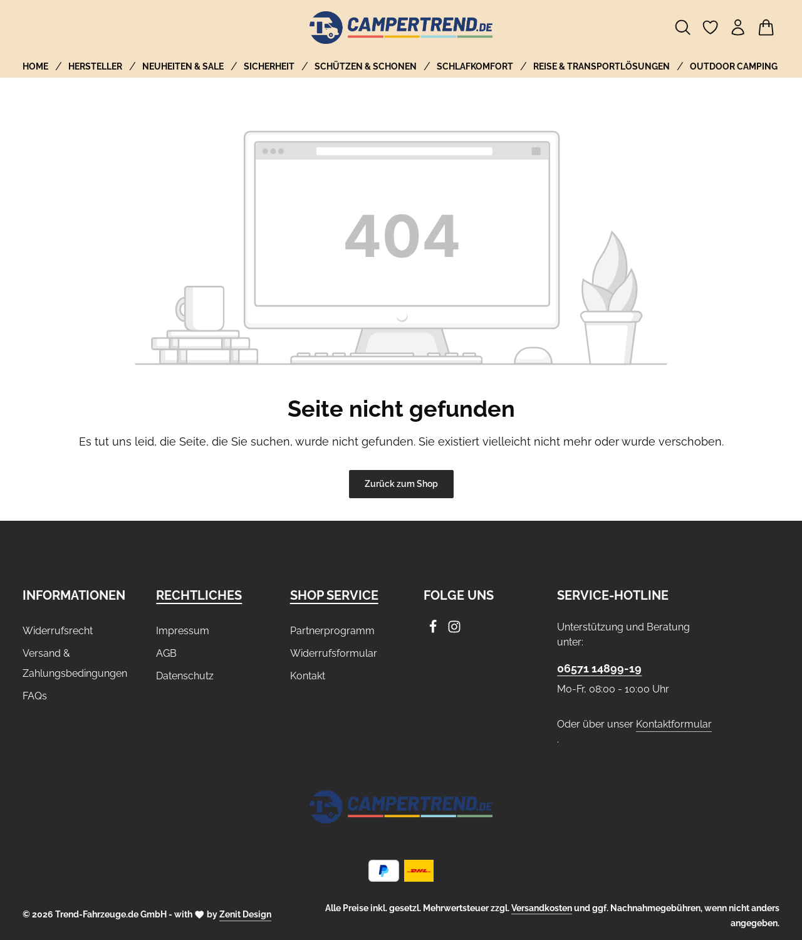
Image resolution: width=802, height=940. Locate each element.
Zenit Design (245, 914)
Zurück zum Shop (401, 484)
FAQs (35, 696)
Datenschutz (185, 676)
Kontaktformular (674, 724)
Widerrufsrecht (58, 631)
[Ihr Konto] (738, 27)
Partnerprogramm (332, 631)
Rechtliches (199, 595)
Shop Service (334, 595)
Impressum (182, 631)
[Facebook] (434, 630)
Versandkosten (541, 908)
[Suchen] (682, 27)
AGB (166, 653)
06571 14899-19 (599, 668)
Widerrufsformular (333, 653)
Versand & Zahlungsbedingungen (75, 663)
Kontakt (307, 676)
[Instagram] (454, 630)
